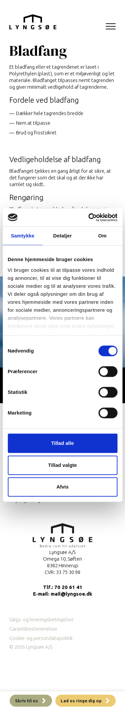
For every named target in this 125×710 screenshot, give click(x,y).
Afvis (62, 487)
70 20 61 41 (68, 587)
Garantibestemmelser (33, 629)
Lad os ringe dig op (81, 700)
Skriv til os (26, 700)
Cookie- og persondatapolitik (41, 638)
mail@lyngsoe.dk (71, 594)
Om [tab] (102, 235)
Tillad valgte (62, 465)
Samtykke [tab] (22, 235)
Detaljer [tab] (62, 235)
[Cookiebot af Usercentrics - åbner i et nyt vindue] (89, 217)
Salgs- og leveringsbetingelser (41, 619)
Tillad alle (62, 443)
